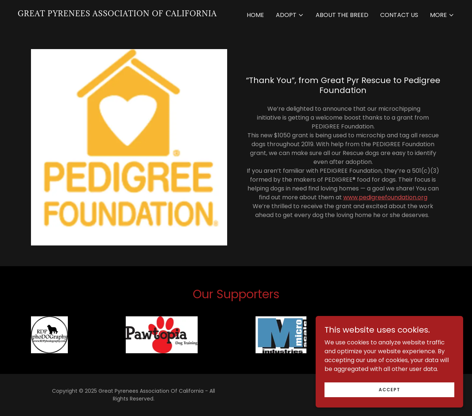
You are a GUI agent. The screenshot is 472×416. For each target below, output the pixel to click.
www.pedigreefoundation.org (385, 197)
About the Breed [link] (342, 15)
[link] (117, 14)
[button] (290, 15)
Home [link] (255, 15)
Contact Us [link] (399, 15)
